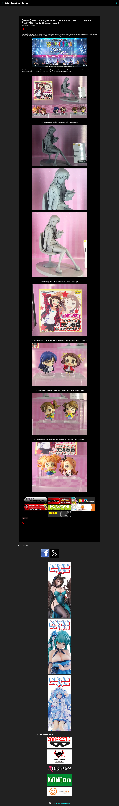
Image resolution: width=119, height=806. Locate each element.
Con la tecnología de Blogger (60, 803)
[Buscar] (116, 3)
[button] (23, 29)
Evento (25, 518)
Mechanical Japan (17, 3)
